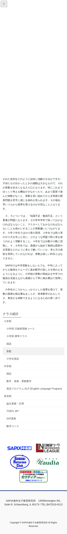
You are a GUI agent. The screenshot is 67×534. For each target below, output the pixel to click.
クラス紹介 (11, 314)
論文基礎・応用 (15, 403)
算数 (8, 351)
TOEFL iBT (12, 411)
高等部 (7, 396)
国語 (8, 343)
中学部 (7, 366)
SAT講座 (11, 418)
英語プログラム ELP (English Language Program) (34, 388)
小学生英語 (12, 358)
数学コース (12, 426)
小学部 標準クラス (16, 336)
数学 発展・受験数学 (18, 381)
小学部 (7, 321)
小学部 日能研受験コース (20, 328)
